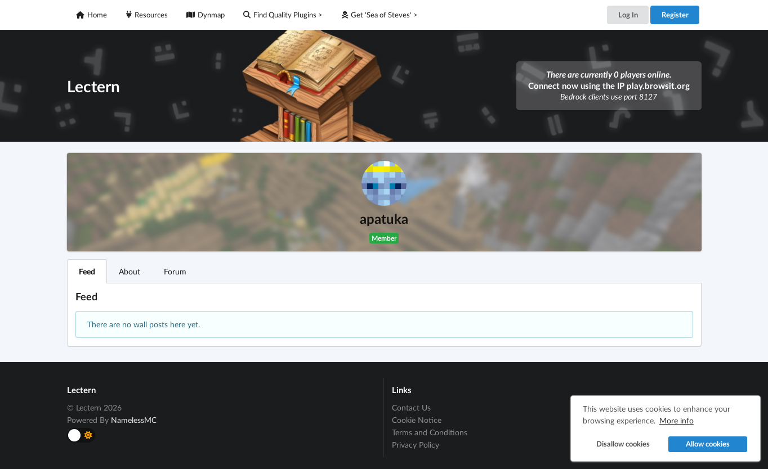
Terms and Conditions (429, 432)
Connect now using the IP (609, 85)
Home (91, 14)
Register (675, 14)
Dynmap (205, 14)
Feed (87, 271)
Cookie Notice (416, 420)
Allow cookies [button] (708, 444)
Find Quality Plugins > (283, 14)
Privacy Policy (415, 444)
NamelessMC (134, 420)
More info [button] (676, 420)
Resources (147, 14)
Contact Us (411, 407)
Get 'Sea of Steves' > (380, 14)
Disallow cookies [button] (623, 444)
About (129, 271)
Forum (175, 271)
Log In (628, 14)
